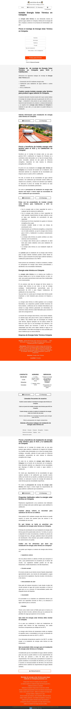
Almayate (29, 430)
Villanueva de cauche (27, 434)
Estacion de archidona (27, 432)
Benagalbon (40, 430)
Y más (38, 708)
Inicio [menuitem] (22, 7)
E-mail (23, 379)
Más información (34, 708)
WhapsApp (23, 382)
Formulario (23, 384)
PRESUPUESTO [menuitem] (34, 671)
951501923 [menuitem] (30, 7)
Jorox (39, 432)
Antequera (35, 430)
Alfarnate (24, 430)
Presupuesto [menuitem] (48, 7)
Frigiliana (35, 432)
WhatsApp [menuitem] (39, 7)
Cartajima (46, 430)
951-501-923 (23, 376)
